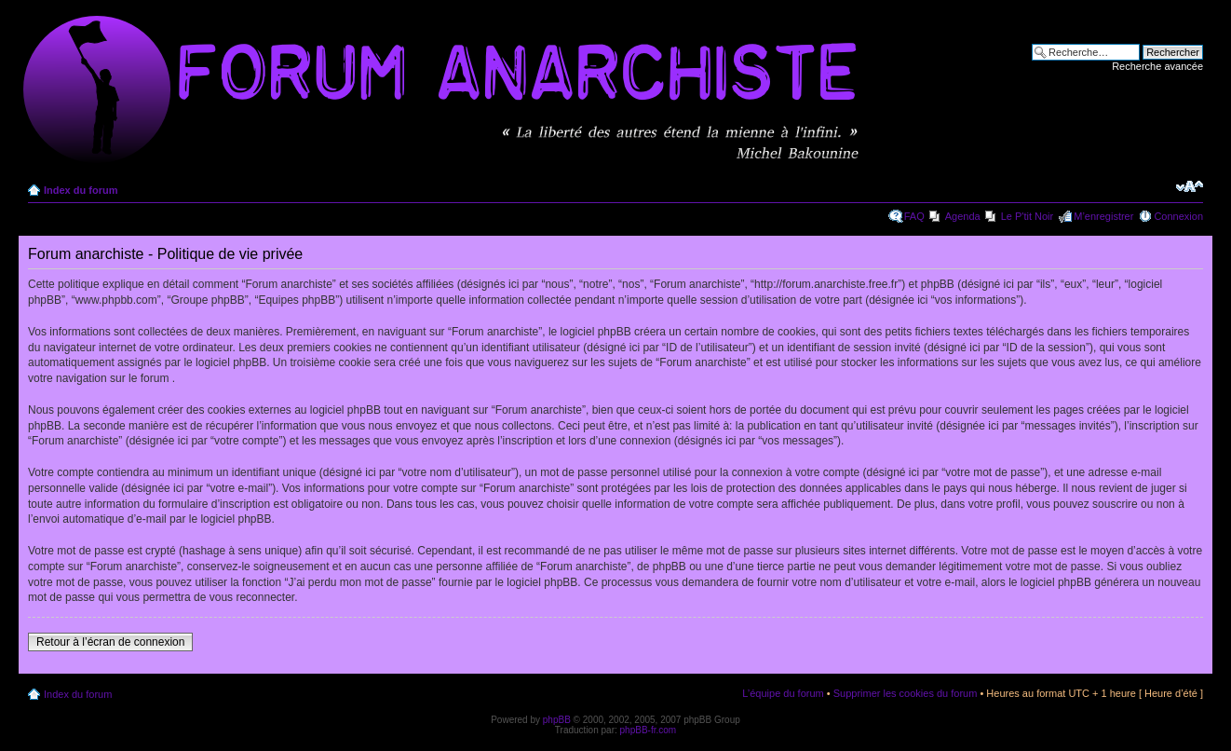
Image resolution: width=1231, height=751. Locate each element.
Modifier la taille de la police (1189, 186)
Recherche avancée (1157, 66)
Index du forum (80, 190)
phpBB (557, 720)
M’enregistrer (1103, 216)
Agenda (963, 216)
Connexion (1178, 216)
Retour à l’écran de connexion (110, 642)
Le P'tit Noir (1027, 216)
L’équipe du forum (782, 693)
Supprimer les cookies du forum (905, 693)
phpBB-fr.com (648, 730)
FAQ (914, 216)
